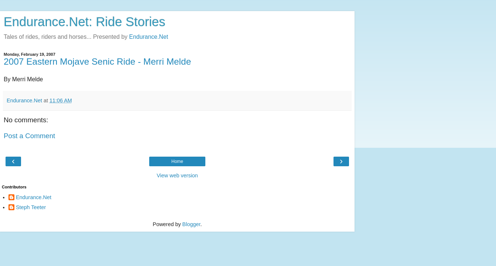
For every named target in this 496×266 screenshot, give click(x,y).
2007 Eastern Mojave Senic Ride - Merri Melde (97, 61)
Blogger (191, 224)
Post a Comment (29, 136)
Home (177, 161)
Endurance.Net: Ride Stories (84, 22)
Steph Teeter (31, 207)
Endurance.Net (148, 37)
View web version (177, 175)
